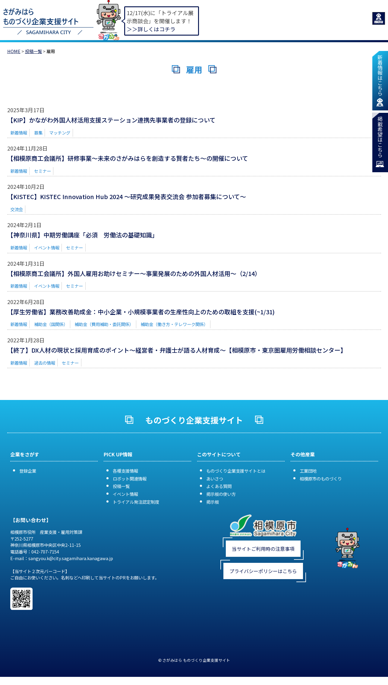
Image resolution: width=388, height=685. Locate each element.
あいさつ (214, 478)
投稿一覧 (33, 51)
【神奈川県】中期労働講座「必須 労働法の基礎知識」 (82, 234)
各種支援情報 (125, 471)
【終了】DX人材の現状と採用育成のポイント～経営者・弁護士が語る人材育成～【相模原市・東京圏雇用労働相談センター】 (176, 350)
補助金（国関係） (51, 324)
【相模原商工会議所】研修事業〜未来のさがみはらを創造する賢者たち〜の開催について (127, 158)
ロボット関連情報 (130, 478)
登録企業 (27, 471)
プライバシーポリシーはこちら (263, 571)
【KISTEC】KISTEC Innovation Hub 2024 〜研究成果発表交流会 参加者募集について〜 (126, 196)
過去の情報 (44, 363)
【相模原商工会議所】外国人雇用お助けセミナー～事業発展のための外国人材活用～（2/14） (134, 273)
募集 (38, 132)
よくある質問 (219, 486)
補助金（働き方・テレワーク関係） (174, 324)
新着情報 (18, 132)
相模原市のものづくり (321, 478)
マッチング (59, 132)
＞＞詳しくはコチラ (151, 29)
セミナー (42, 171)
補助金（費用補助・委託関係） (104, 324)
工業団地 (308, 471)
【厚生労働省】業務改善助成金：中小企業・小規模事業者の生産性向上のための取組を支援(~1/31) (141, 311)
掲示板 (212, 502)
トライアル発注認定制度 (136, 502)
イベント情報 (46, 247)
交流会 (16, 209)
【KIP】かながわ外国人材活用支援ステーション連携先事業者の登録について (111, 120)
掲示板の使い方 (221, 494)
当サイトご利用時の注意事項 (263, 548)
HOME (14, 51)
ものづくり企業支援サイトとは (235, 471)
